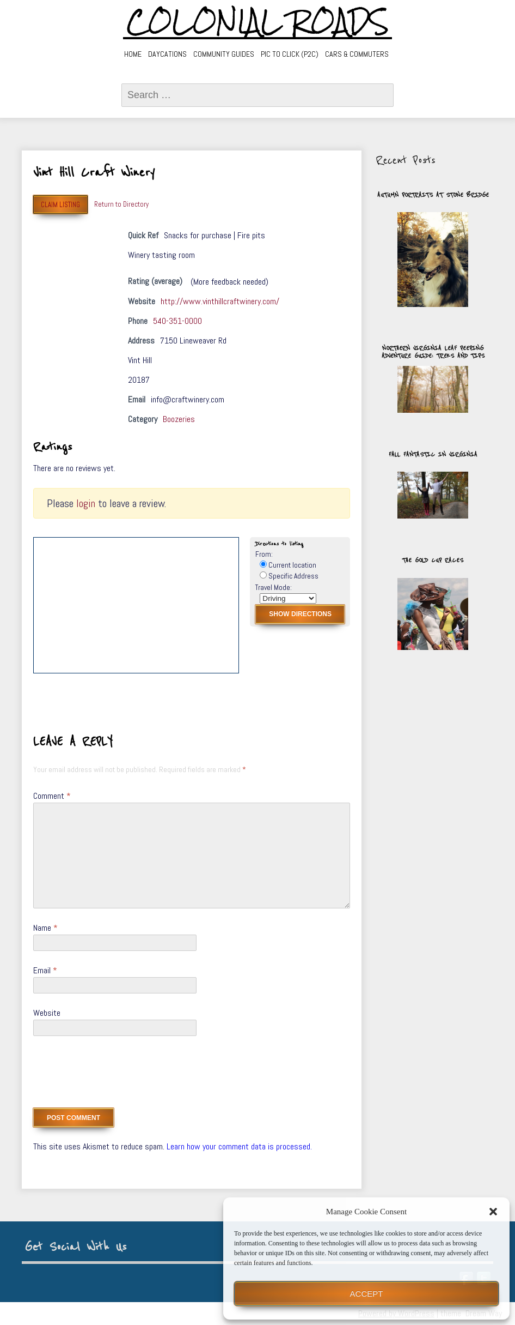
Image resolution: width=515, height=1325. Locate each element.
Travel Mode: (273, 587)
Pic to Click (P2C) (289, 54)
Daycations (167, 54)
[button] (493, 1211)
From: (264, 554)
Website (46, 1013)
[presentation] (116, 1076)
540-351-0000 (177, 321)
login (85, 503)
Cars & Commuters (357, 54)
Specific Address (289, 576)
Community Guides (223, 54)
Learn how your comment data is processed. (239, 1146)
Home (133, 54)
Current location (288, 565)
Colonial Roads (258, 22)
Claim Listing (60, 204)
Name (45, 927)
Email (45, 970)
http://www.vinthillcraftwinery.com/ (220, 301)
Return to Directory (121, 204)
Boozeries (179, 419)
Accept (366, 1293)
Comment (52, 796)
